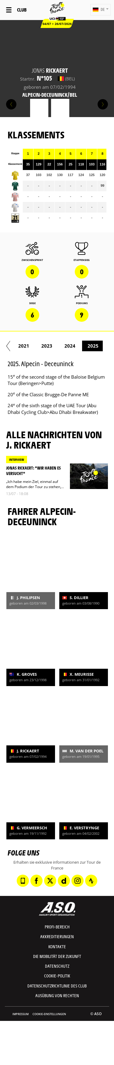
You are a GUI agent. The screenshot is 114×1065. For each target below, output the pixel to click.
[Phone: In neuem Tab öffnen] (23, 881)
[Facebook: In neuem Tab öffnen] (36, 881)
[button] (100, 10)
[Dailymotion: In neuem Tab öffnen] (64, 881)
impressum (20, 1014)
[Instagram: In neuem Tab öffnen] (77, 881)
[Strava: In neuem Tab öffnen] (91, 881)
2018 (56, 346)
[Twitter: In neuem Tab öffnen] (50, 881)
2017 (33, 346)
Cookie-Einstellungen (49, 1014)
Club (21, 9)
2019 (79, 346)
